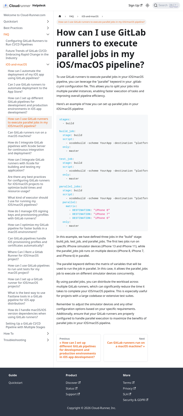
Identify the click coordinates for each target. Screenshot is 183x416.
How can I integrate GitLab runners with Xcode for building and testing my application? (26, 165)
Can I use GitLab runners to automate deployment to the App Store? (27, 88)
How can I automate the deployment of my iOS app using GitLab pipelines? (26, 74)
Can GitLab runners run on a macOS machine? (27, 134)
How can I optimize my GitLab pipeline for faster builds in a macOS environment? (28, 228)
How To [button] (9, 333)
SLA (127, 394)
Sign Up (135, 5)
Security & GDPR (135, 400)
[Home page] (59, 16)
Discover (73, 383)
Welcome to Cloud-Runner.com (25, 15)
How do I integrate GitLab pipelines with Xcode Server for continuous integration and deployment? (27, 147)
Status (71, 388)
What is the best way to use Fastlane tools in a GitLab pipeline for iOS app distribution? (26, 298)
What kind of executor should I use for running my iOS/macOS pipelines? (28, 201)
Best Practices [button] (13, 28)
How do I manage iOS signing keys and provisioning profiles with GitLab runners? (28, 214)
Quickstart (11, 21)
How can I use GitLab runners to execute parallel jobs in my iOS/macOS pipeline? (28, 122)
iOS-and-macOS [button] (16, 64)
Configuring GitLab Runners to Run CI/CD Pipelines (26, 42)
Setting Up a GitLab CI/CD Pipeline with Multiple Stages (25, 325)
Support (73, 394)
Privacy (129, 388)
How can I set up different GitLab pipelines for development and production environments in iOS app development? (28, 105)
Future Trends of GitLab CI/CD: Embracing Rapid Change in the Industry (27, 54)
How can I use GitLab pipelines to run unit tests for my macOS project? (29, 269)
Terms (128, 383)
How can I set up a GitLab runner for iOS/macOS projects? (25, 282)
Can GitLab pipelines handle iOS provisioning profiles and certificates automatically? (27, 241)
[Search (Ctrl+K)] (166, 5)
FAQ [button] (6, 34)
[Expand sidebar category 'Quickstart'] (48, 21)
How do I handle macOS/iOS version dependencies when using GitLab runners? (27, 313)
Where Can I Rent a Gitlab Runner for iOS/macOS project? (25, 255)
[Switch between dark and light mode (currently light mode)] (147, 5)
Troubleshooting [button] (15, 340)
